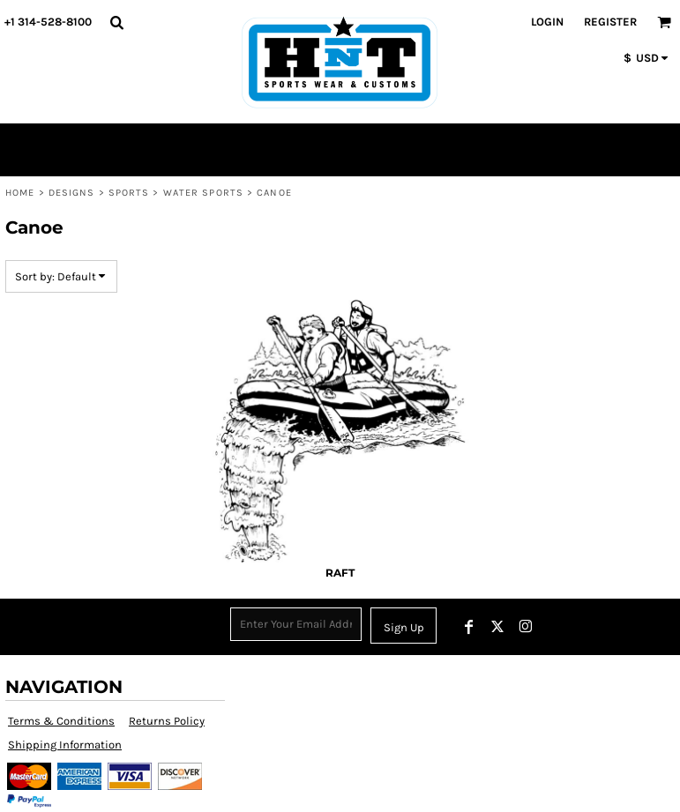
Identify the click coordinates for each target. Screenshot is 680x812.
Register (610, 21)
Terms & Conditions (61, 720)
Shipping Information (65, 744)
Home (19, 192)
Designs (72, 192)
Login (547, 21)
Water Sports (203, 192)
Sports (129, 192)
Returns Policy (167, 720)
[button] (116, 22)
